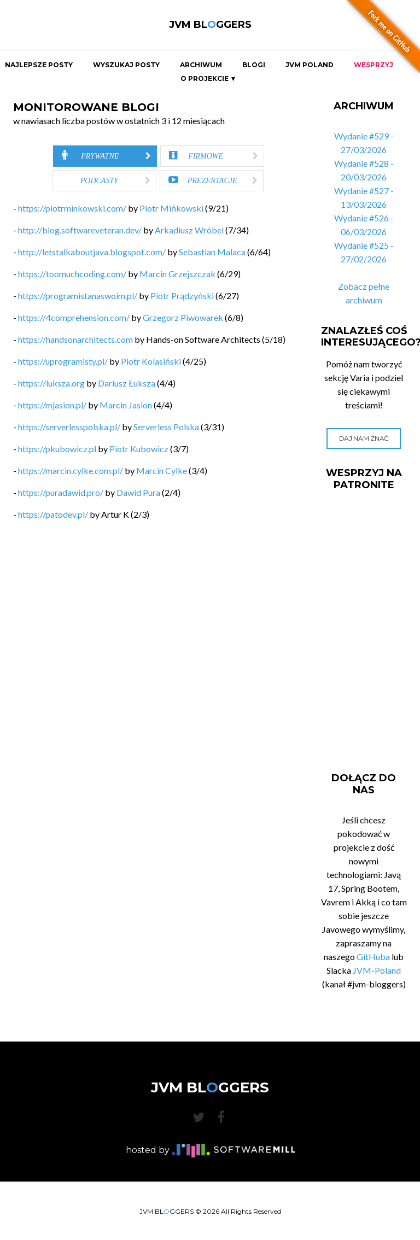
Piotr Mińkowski (171, 208)
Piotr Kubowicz (138, 448)
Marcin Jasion (126, 405)
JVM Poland (309, 65)
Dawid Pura (138, 492)
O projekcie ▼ (208, 79)
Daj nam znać (364, 438)
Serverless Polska (166, 427)
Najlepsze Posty (39, 65)
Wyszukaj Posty (126, 65)
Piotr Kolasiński (151, 361)
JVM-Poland (377, 970)
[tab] (105, 156)
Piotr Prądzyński (182, 295)
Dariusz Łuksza (126, 383)
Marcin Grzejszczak (177, 273)
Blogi (253, 65)
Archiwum (201, 65)
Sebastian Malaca (212, 252)
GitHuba (373, 956)
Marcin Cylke (161, 470)
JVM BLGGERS (210, 25)
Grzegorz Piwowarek (183, 317)
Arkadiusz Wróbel (189, 230)
